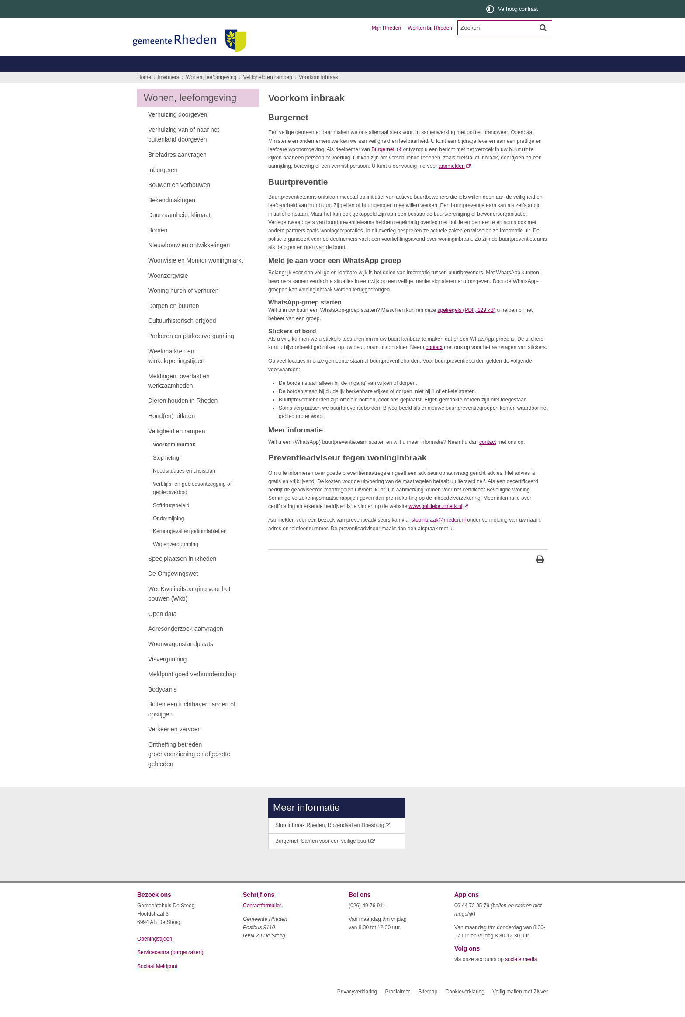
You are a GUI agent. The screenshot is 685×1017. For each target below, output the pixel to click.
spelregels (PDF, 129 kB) (467, 326)
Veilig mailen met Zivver (520, 1007)
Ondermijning (168, 534)
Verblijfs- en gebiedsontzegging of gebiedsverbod (192, 504)
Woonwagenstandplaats (180, 659)
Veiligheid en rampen (267, 93)
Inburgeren (163, 185)
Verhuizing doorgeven (177, 130)
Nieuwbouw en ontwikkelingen (189, 260)
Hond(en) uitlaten (171, 431)
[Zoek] (543, 27)
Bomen (157, 245)
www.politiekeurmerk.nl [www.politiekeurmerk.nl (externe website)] (436, 522)
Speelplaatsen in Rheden (182, 574)
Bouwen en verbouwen (179, 200)
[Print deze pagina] (540, 576)
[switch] (513, 9)
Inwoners (162, 64)
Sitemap (427, 1007)
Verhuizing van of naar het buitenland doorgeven (183, 150)
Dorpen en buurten (173, 321)
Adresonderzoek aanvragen (185, 644)
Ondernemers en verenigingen (258, 64)
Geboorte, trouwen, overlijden (241, 79)
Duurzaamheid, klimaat (179, 230)
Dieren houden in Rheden (183, 416)
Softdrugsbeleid (171, 521)
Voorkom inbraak (174, 460)
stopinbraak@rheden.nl (439, 536)
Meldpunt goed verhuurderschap (192, 689)
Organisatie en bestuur (483, 64)
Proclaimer (397, 1007)
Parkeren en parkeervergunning (191, 351)
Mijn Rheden (386, 28)
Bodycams (162, 705)
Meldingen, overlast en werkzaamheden (179, 396)
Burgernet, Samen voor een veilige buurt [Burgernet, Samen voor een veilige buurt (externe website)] (322, 857)
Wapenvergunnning (175, 560)
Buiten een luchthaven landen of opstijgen (191, 724)
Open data (162, 629)
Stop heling (166, 473)
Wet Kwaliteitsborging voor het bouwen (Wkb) (189, 609)
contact (434, 363)
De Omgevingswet (173, 589)
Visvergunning (167, 674)
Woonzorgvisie (168, 291)
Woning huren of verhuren (183, 306)
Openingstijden (154, 954)
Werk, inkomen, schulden (389, 79)
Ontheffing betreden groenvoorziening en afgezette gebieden (189, 770)
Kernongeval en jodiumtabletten (190, 547)
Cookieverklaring (465, 1007)
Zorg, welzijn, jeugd (317, 79)
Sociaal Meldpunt (157, 982)
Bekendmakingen (171, 215)
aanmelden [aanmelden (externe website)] (451, 182)
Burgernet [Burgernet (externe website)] (383, 165)
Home (144, 93)
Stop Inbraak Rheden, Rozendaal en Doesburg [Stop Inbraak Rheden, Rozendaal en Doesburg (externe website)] (329, 841)
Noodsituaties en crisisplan (184, 487)
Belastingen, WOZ (167, 79)
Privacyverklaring (357, 1007)
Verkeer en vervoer (174, 744)
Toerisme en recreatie (378, 64)
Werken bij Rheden (430, 28)
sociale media (521, 975)
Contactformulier (262, 921)
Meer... (513, 79)
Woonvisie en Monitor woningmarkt (195, 276)
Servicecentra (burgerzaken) (170, 968)
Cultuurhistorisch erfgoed (182, 336)
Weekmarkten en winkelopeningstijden (176, 371)
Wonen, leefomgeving (462, 79)
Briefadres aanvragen (177, 170)
